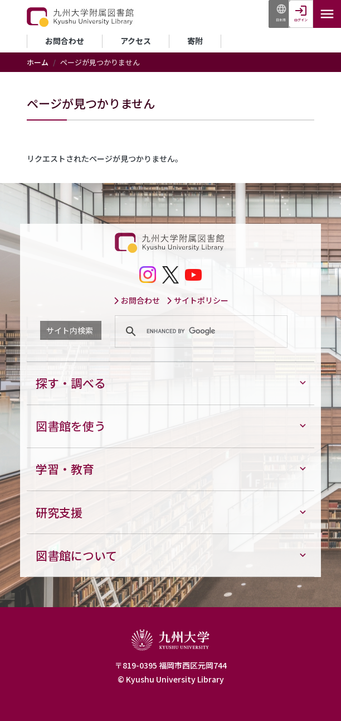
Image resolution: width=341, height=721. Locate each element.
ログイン (301, 19)
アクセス (135, 40)
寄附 (195, 40)
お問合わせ (64, 40)
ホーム (37, 62)
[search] (199, 331)
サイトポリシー (197, 300)
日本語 (281, 19)
